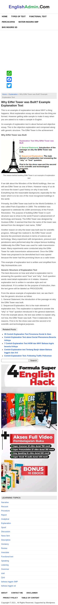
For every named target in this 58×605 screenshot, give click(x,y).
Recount (4, 507)
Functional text (7, 557)
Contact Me (17, 593)
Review (4, 548)
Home (4, 16)
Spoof (3, 527)
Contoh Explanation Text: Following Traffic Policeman (28, 356)
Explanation (13, 94)
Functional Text (38, 16)
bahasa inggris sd (8, 586)
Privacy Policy (10, 598)
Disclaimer (32, 593)
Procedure (5, 511)
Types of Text (18, 16)
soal (3, 573)
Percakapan (8, 22)
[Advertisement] (29, 61)
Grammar (5, 569)
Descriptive (5, 540)
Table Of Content (30, 598)
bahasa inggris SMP (9, 582)
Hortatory (5, 544)
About (4, 593)
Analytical (5, 519)
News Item (5, 536)
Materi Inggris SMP (28, 22)
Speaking (5, 561)
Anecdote (5, 552)
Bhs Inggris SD (9, 27)
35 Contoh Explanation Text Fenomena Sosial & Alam (27, 334)
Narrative (5, 502)
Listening (5, 565)
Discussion (5, 532)
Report (4, 515)
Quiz (3, 577)
